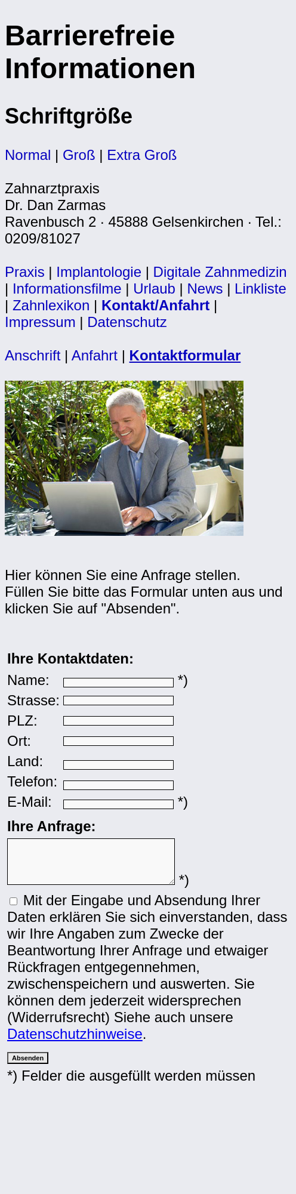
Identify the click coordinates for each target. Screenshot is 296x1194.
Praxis (25, 272)
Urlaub (154, 288)
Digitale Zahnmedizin (220, 272)
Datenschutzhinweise (75, 1041)
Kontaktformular (185, 355)
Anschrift (32, 355)
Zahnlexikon (51, 305)
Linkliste (260, 288)
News (205, 288)
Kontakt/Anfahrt (155, 305)
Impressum (40, 322)
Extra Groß (142, 155)
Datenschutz (126, 322)
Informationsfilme (67, 288)
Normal (28, 155)
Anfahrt (95, 355)
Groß (79, 155)
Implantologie (98, 272)
